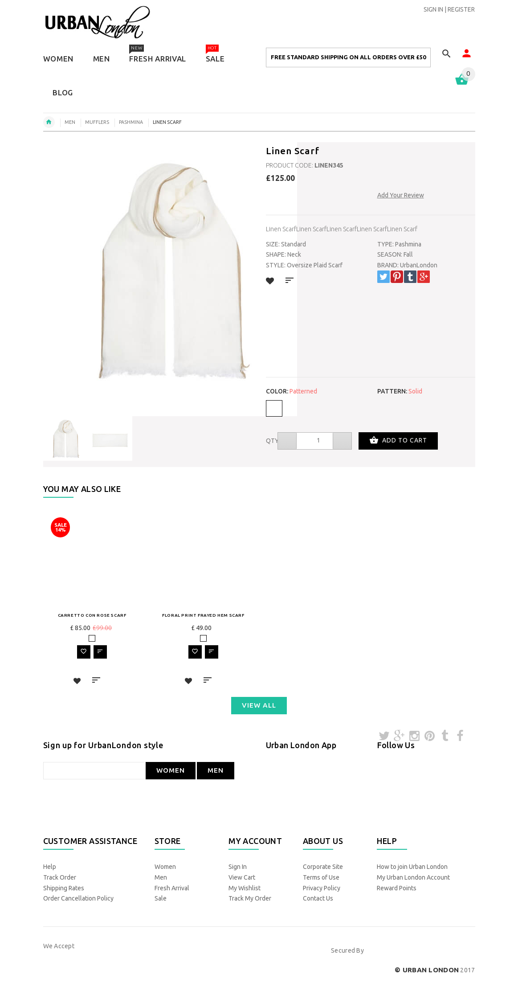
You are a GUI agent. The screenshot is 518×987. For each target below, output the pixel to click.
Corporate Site (323, 866)
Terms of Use (321, 877)
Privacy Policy (321, 888)
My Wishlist (244, 888)
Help (49, 866)
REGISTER (461, 9)
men (70, 122)
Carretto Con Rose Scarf (92, 615)
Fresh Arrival (172, 888)
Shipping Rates (63, 888)
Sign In (237, 866)
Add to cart (398, 441)
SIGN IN (433, 9)
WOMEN (170, 770)
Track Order (59, 877)
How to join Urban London (412, 866)
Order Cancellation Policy (78, 898)
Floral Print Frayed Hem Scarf (203, 615)
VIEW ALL (259, 705)
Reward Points (396, 888)
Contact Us (318, 898)
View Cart (241, 877)
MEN (216, 770)
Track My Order (249, 898)
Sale (161, 898)
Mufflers (97, 122)
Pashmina (131, 122)
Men (161, 877)
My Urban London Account (413, 877)
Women (165, 866)
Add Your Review (400, 195)
